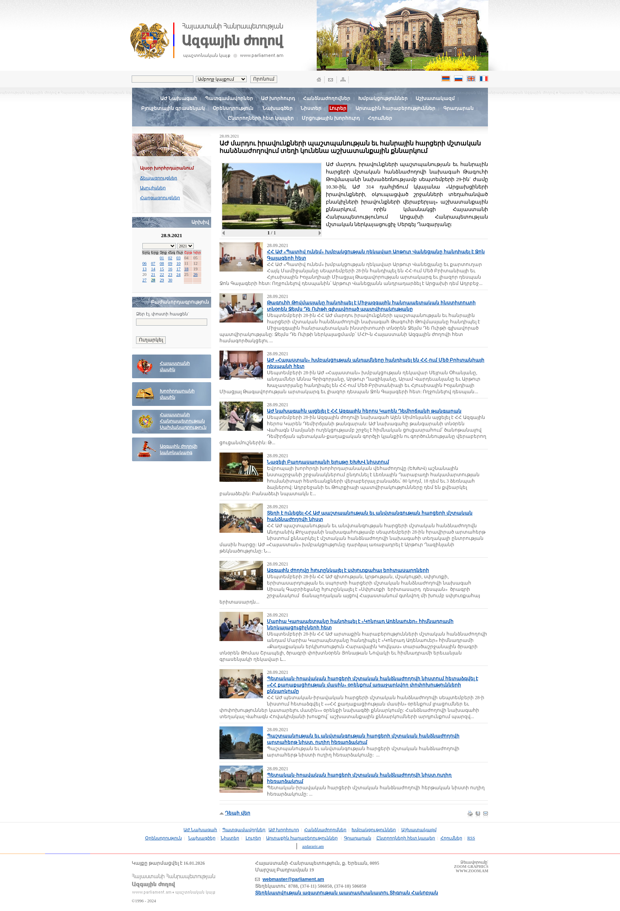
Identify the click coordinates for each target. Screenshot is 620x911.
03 (178, 258)
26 (195, 274)
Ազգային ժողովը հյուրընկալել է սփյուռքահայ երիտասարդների (348, 570)
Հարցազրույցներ (160, 197)
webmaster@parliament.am (293, 879)
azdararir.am (313, 846)
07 (153, 263)
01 (162, 258)
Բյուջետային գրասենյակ (173, 108)
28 (153, 280)
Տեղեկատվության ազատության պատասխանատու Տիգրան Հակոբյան (346, 893)
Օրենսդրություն (233, 108)
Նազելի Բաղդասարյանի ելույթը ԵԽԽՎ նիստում (328, 462)
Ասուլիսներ (153, 187)
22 (162, 274)
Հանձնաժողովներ (326, 98)
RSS (471, 838)
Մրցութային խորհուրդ (331, 118)
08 (162, 263)
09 (170, 263)
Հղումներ (380, 118)
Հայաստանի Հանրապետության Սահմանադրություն (183, 421)
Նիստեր (311, 108)
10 (178, 263)
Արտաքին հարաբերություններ (395, 108)
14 (153, 269)
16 (170, 269)
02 (170, 258)
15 (162, 269)
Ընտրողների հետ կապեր (261, 118)
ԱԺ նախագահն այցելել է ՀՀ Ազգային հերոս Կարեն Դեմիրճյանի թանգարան (364, 411)
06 (144, 263)
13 (144, 269)
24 (178, 274)
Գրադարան (458, 108)
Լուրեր (253, 838)
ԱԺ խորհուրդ (278, 98)
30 (170, 280)
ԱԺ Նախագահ (178, 98)
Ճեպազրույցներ (158, 177)
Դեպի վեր (237, 813)
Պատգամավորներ (229, 98)
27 (144, 280)
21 (153, 274)
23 (170, 274)
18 (186, 269)
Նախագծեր (278, 108)
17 (178, 269)
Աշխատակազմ (435, 98)
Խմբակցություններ (383, 98)
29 (162, 280)
